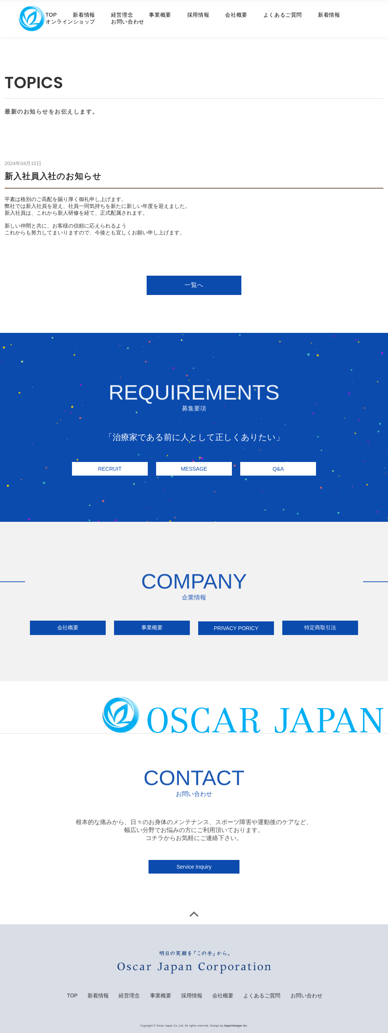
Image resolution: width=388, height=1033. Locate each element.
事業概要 (160, 15)
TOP (51, 15)
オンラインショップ (70, 22)
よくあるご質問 (282, 15)
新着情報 (84, 15)
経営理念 (122, 15)
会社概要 (236, 15)
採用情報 (198, 15)
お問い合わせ (127, 22)
